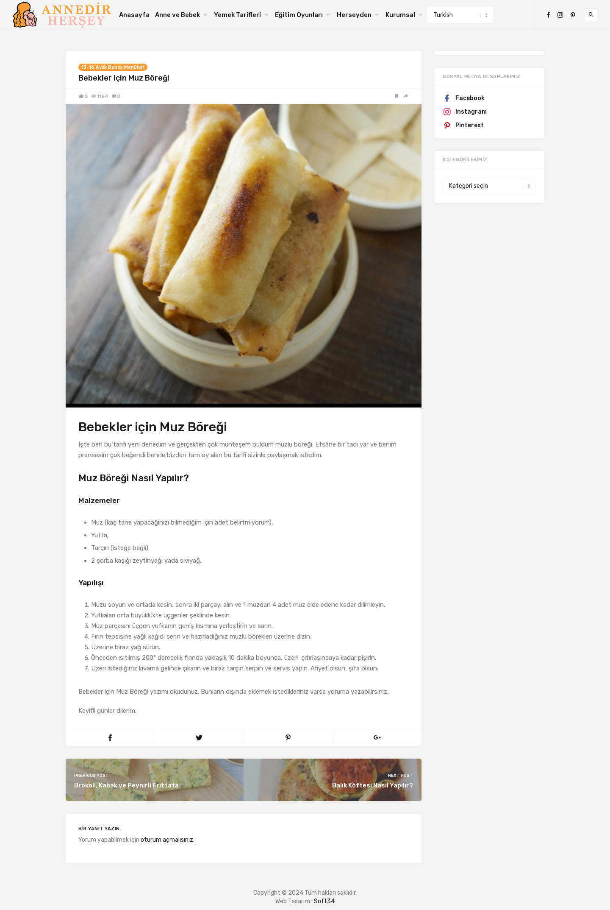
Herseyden (354, 15)
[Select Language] (460, 14)
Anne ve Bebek (177, 15)
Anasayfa (134, 15)
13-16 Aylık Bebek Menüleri (112, 67)
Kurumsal (400, 15)
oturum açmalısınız (167, 839)
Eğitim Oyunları (299, 15)
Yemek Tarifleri (237, 15)
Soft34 (324, 901)
